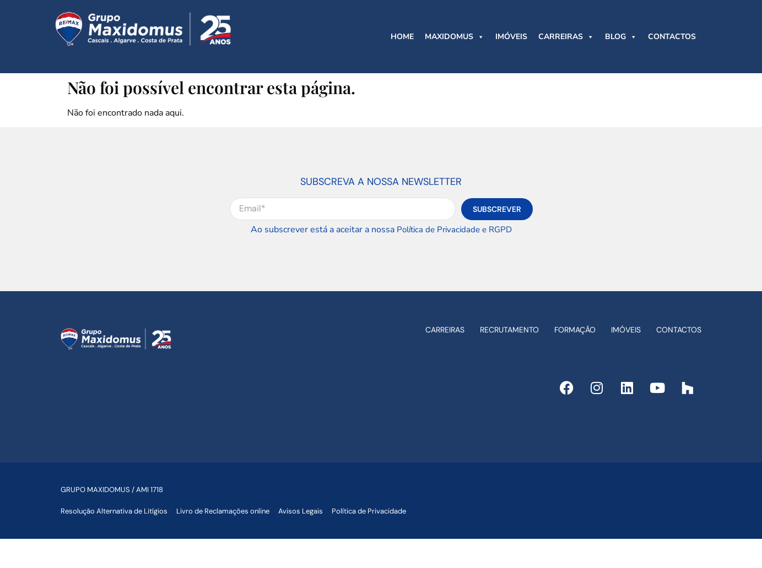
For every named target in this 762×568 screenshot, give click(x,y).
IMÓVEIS (511, 36)
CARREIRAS (566, 37)
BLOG (621, 37)
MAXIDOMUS (454, 37)
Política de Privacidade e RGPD (454, 229)
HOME (402, 36)
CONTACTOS (672, 36)
